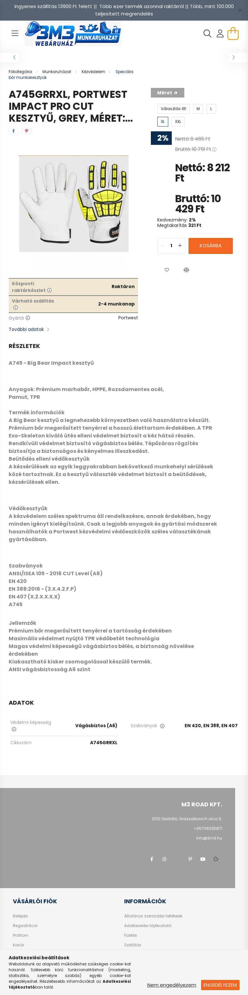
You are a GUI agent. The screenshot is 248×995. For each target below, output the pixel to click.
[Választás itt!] (173, 109)
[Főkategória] (21, 71)
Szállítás (132, 945)
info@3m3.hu (209, 838)
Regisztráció (25, 926)
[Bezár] (240, 10)
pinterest (190, 859)
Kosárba (211, 245)
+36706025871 (208, 828)
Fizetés (130, 935)
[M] (198, 109)
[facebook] (13, 131)
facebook (151, 859)
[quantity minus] (162, 246)
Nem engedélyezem (171, 984)
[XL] (162, 122)
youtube (203, 859)
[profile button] (220, 33)
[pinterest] (27, 131)
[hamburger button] (15, 33)
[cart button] (233, 33)
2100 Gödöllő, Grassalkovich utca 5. (187, 818)
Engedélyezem (220, 984)
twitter (177, 859)
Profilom (21, 935)
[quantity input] (171, 246)
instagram (164, 859)
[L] (211, 109)
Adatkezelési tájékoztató (147, 926)
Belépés (20, 916)
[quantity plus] (180, 246)
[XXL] (178, 122)
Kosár (18, 945)
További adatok (26, 329)
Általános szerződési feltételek (153, 916)
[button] (167, 270)
